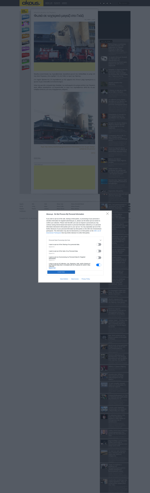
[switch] (98, 244)
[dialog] (75, 247)
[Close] (108, 214)
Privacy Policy (86, 279)
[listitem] (75, 240)
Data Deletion (64, 279)
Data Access (75, 279)
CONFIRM (61, 272)
